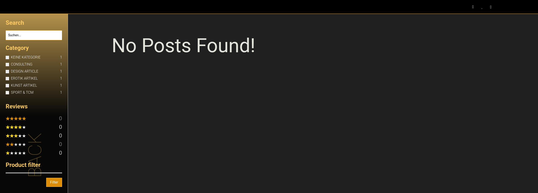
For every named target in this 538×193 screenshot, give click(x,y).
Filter (54, 182)
